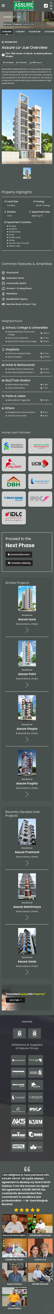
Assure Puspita (27, 783)
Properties (17, 24)
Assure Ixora (27, 619)
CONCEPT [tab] (20, 31)
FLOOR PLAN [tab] (34, 31)
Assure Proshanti (27, 852)
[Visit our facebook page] (51, 3)
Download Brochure (19, 554)
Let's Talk (15, 1000)
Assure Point (27, 674)
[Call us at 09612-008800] (46, 6)
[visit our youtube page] (51, 6)
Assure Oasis (27, 961)
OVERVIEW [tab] (7, 31)
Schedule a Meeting (19, 563)
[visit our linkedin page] (51, 8)
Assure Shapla (27, 729)
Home (7, 24)
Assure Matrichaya (27, 907)
